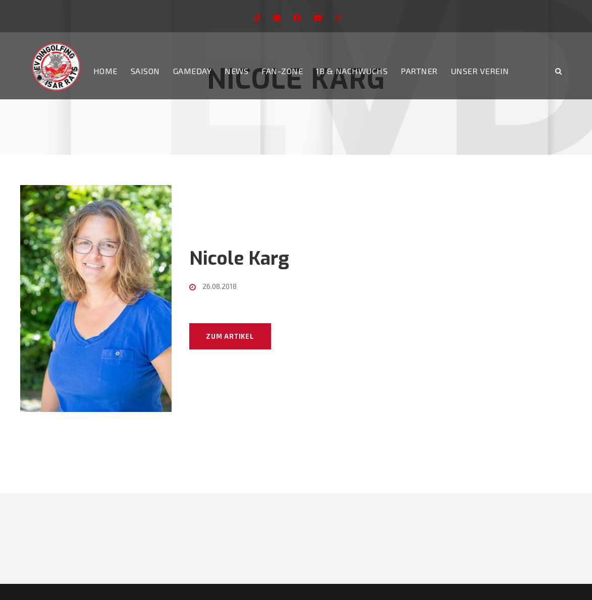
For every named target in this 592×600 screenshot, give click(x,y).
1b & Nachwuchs (352, 71)
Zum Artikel (230, 336)
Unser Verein (480, 71)
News (236, 71)
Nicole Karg (239, 258)
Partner (419, 71)
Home (105, 71)
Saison (145, 71)
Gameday (192, 71)
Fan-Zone (282, 71)
